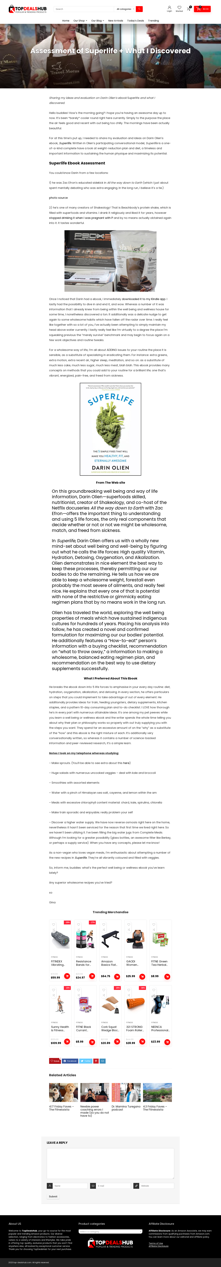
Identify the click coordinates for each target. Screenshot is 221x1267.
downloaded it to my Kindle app (143, 299)
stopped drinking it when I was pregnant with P (81, 218)
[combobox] (110, 1231)
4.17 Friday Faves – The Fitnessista (61, 1108)
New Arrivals (115, 20)
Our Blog (96, 20)
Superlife (81, 858)
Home (65, 20)
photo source (58, 198)
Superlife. (65, 143)
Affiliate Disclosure (159, 1246)
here (126, 763)
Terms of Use (156, 1243)
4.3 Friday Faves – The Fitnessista (155, 1108)
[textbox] (110, 1232)
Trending (153, 20)
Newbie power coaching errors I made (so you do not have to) (94, 1111)
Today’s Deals (135, 20)
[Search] (139, 9)
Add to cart (67, 976)
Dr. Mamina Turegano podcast (126, 1108)
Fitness (54, 957)
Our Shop (79, 20)
